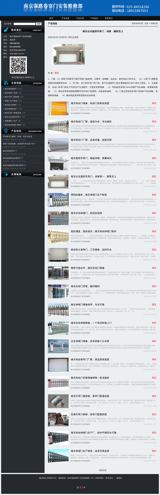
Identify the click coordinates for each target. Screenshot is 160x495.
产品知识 (94, 18)
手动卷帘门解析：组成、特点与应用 (17, 136)
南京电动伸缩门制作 (13, 125)
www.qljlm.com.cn (17, 54)
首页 (51, 18)
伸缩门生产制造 (11, 101)
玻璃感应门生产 (11, 121)
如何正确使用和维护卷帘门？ (15, 165)
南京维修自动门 (11, 109)
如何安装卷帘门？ (10, 151)
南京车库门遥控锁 (12, 97)
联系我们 (109, 18)
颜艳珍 (119, 478)
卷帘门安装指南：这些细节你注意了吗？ (19, 144)
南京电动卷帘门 (11, 89)
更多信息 (103, 470)
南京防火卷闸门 (11, 105)
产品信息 (65, 18)
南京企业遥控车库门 (13, 117)
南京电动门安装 (11, 93)
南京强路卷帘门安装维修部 (80, 113)
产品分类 (80, 18)
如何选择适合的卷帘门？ (13, 158)
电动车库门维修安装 (13, 113)
